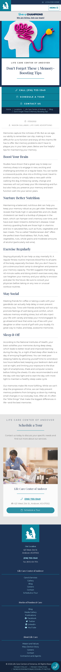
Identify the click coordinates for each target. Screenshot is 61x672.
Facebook (30, 618)
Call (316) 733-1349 (30, 90)
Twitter (30, 621)
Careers (30, 587)
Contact (30, 590)
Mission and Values (30, 644)
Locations (18, 109)
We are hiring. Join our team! (30, 16)
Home (8, 109)
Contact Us (30, 104)
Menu (54, 8)
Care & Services (30, 578)
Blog (51, 109)
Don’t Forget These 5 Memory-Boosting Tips (31, 112)
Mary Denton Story (30, 647)
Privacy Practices (39, 667)
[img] (16, 90)
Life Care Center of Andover (35, 109)
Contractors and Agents (30, 656)
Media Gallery (31, 612)
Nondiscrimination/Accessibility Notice (32, 669)
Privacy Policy (20, 667)
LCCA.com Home (50, 2)
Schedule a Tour (30, 97)
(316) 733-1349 (32, 503)
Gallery (30, 581)
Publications (30, 615)
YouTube (30, 627)
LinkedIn (30, 624)
